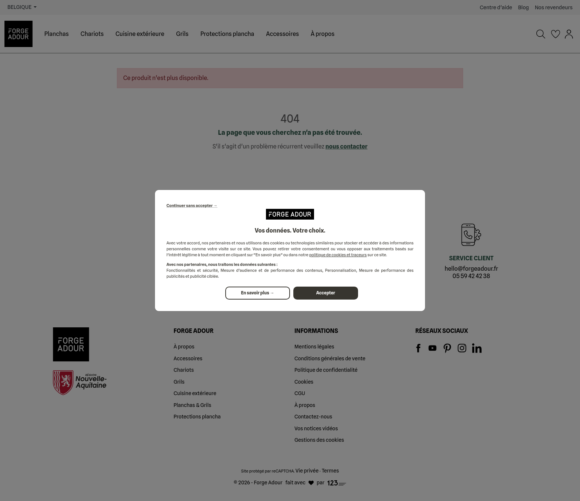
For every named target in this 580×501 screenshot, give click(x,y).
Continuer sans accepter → (192, 205)
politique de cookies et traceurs (338, 254)
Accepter (326, 293)
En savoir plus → (257, 293)
